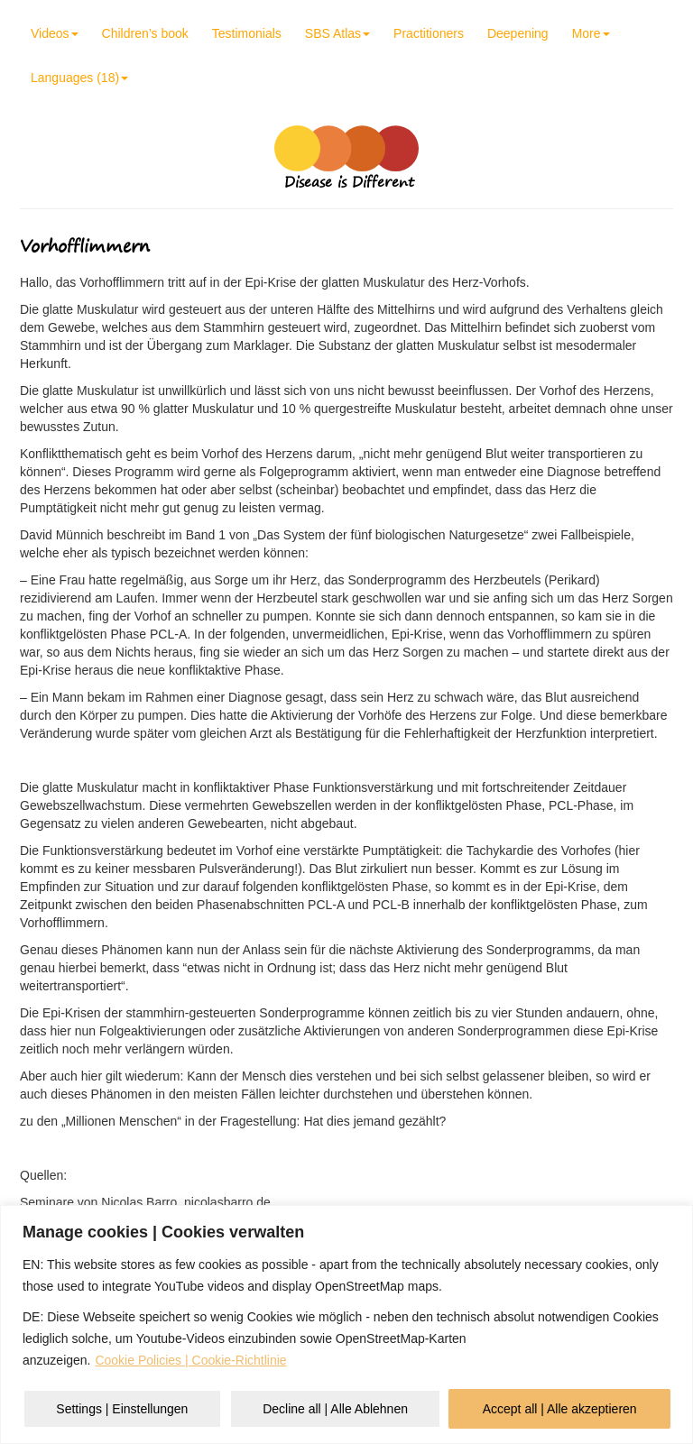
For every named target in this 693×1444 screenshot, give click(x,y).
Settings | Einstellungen (122, 1409)
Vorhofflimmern (85, 246)
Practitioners (428, 33)
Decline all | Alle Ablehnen (335, 1409)
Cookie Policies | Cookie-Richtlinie (190, 1360)
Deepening (518, 33)
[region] (346, 1324)
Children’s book (145, 33)
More (591, 33)
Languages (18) (79, 77)
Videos (55, 33)
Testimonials (247, 33)
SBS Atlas (337, 33)
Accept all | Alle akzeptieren (560, 1409)
